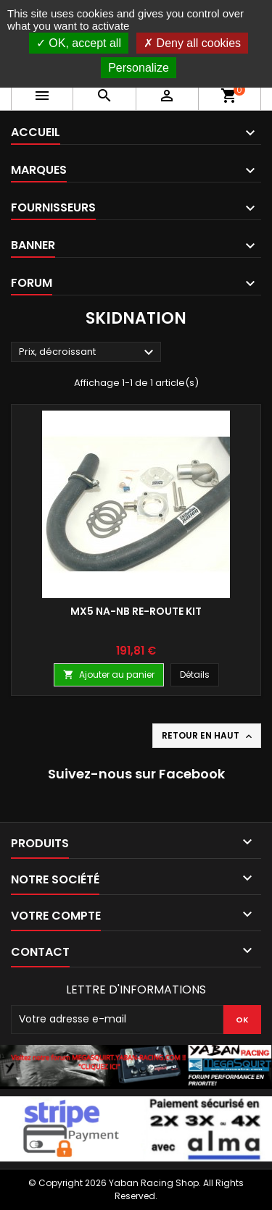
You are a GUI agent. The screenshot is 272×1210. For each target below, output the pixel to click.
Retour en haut (208, 735)
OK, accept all (78, 43)
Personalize (138, 68)
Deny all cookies (192, 43)
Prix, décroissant (88, 352)
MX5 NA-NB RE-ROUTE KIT (136, 611)
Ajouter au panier (108, 674)
